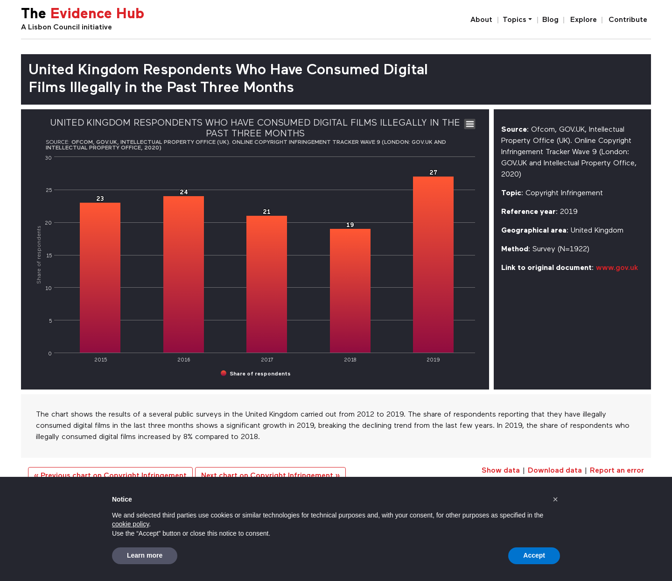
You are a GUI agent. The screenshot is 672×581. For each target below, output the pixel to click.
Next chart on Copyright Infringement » (270, 476)
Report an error (617, 471)
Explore (583, 20)
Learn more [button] (144, 555)
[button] (555, 499)
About (481, 20)
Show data (501, 471)
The (82, 14)
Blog (550, 20)
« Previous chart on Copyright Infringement (110, 476)
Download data (555, 471)
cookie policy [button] (130, 524)
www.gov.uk (617, 268)
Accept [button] (534, 555)
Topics (514, 20)
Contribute (628, 20)
